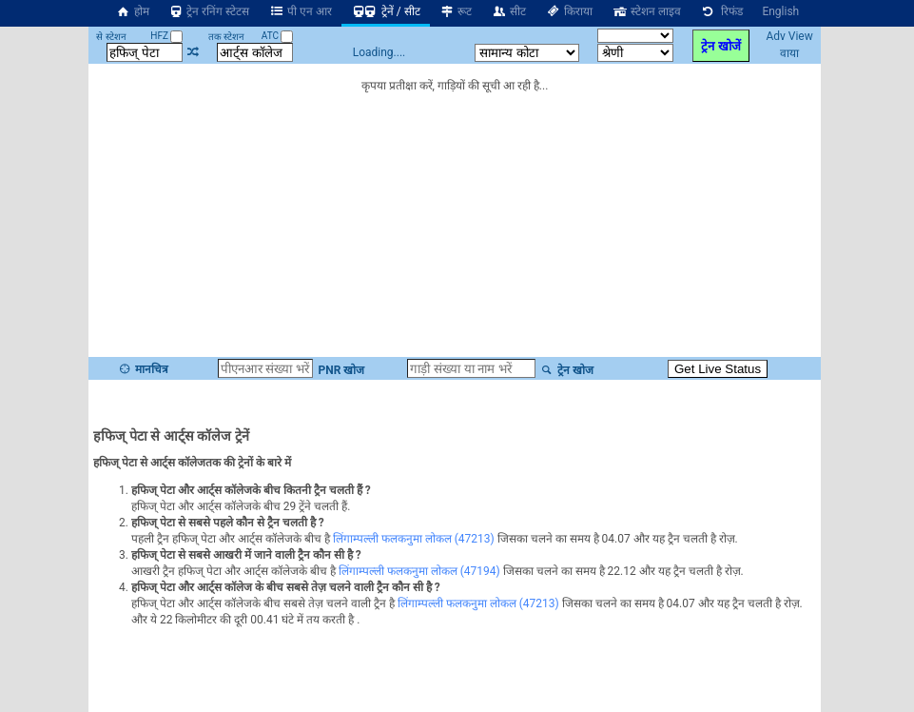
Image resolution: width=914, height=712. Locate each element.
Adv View (789, 36)
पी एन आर (300, 11)
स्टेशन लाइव (646, 11)
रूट (456, 11)
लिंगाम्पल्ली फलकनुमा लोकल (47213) (414, 538)
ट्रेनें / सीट (385, 11)
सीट (508, 11)
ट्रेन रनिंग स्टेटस (209, 11)
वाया (789, 53)
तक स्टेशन (226, 36)
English (780, 11)
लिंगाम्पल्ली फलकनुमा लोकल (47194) (419, 571)
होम (132, 11)
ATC (278, 35)
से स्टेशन (111, 36)
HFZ (166, 35)
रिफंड (722, 11)
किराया (569, 11)
